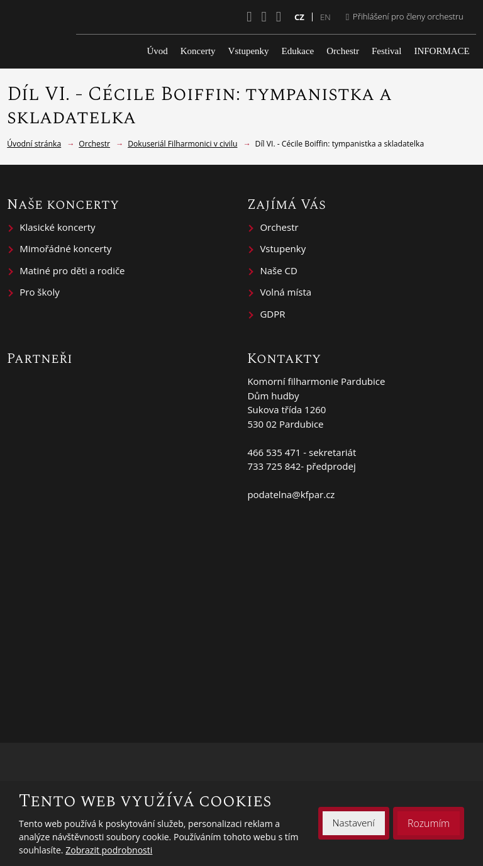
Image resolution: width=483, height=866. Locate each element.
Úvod (157, 51)
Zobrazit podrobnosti (108, 850)
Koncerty (198, 51)
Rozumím (428, 823)
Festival (387, 51)
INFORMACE (441, 51)
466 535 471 (274, 452)
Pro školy (39, 292)
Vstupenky (248, 51)
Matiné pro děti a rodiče (72, 270)
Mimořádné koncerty (65, 248)
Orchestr (342, 51)
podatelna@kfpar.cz (291, 494)
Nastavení (352, 823)
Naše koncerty (63, 204)
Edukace (298, 51)
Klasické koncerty (57, 227)
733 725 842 (274, 466)
